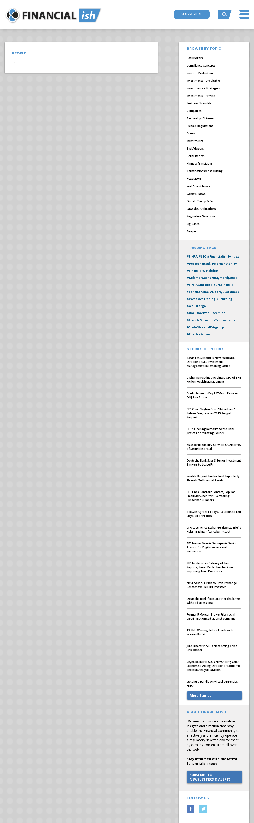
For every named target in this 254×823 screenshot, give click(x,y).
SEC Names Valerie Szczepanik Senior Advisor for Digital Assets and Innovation (212, 547)
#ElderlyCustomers (224, 292)
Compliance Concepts (201, 66)
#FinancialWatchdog (202, 271)
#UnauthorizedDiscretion (206, 313)
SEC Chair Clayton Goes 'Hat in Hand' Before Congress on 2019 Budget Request (211, 413)
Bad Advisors (195, 148)
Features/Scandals (199, 103)
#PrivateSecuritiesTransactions (211, 320)
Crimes (191, 133)
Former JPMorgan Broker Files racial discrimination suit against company (211, 616)
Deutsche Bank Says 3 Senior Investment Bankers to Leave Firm (214, 462)
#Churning (224, 299)
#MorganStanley (224, 264)
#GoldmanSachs (199, 278)
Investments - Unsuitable (203, 81)
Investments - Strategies (203, 88)
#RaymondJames (224, 278)
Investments (195, 141)
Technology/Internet (201, 118)
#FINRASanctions (199, 285)
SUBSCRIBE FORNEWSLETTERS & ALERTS (210, 777)
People (191, 231)
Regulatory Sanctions (201, 216)
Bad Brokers (195, 58)
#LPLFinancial (224, 285)
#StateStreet (197, 327)
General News (196, 194)
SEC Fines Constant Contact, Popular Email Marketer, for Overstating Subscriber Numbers (211, 496)
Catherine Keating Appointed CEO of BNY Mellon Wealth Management (214, 380)
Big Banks (193, 224)
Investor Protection (200, 73)
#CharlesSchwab (199, 334)
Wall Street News (198, 186)
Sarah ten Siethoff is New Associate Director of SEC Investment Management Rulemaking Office (211, 362)
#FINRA (192, 257)
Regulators (194, 179)
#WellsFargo (196, 306)
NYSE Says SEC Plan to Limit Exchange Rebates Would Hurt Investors (212, 585)
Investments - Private (201, 96)
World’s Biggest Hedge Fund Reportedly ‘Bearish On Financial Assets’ (213, 478)
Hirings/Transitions (200, 164)
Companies (194, 111)
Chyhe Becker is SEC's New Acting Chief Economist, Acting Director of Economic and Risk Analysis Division (213, 666)
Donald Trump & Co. (200, 201)
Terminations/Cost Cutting (205, 171)
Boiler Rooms (196, 156)
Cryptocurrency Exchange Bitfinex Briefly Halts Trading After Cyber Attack (214, 530)
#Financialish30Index (223, 257)
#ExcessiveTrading (201, 299)
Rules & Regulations (200, 126)
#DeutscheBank (199, 264)
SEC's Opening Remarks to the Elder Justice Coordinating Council (210, 431)
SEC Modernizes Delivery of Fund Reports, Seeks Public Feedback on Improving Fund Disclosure (210, 567)
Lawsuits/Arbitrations (201, 209)
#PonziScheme (198, 292)
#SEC (202, 257)
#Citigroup (216, 327)
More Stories (200, 695)
